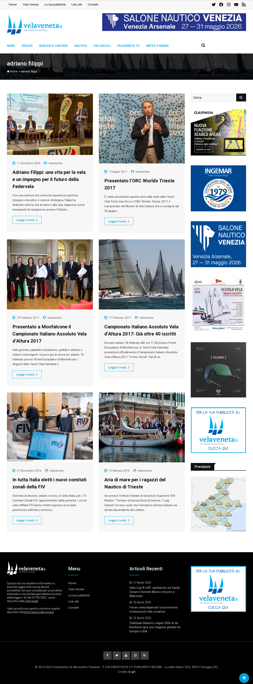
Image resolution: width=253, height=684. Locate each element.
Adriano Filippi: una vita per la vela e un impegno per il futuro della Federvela (49, 179)
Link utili (77, 4)
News (11, 46)
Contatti (93, 4)
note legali (31, 601)
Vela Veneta (31, 4)
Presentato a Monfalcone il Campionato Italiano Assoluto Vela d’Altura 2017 (49, 334)
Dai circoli (102, 46)
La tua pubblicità (55, 4)
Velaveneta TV (128, 46)
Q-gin (131, 672)
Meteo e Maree (157, 46)
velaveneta (55, 163)
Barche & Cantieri (53, 46)
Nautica (80, 46)
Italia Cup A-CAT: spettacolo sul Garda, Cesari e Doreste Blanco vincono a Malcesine (154, 592)
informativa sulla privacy (39, 612)
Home (13, 4)
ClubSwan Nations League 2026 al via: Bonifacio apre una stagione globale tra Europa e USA (154, 627)
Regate (27, 46)
